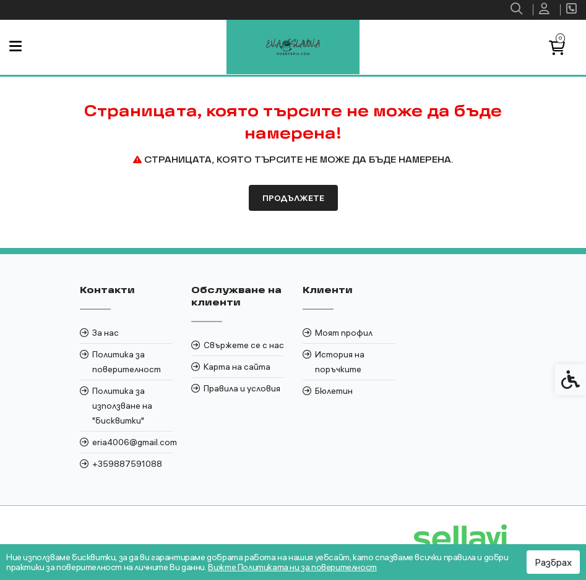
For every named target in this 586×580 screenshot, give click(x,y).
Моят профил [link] (344, 332)
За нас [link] (105, 332)
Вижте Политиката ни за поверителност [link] (292, 567)
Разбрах (553, 562)
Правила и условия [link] (242, 388)
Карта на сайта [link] (237, 366)
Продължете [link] (293, 197)
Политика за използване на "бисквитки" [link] (122, 405)
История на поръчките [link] (339, 362)
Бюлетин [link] (334, 390)
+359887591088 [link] (127, 463)
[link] (518, 10)
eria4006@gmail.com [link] (132, 442)
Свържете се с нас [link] (244, 345)
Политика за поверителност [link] (126, 362)
